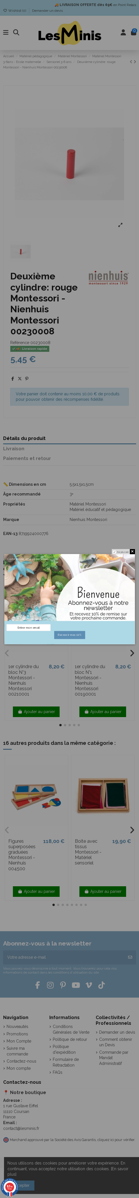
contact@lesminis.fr (21, 1128)
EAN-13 (10, 533)
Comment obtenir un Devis (115, 1042)
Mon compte (19, 1068)
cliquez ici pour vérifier (115, 1140)
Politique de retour (70, 1039)
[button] (60, 725)
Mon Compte (19, 1041)
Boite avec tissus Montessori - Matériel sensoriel (88, 852)
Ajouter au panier (36, 711)
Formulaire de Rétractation (66, 1062)
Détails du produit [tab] (24, 438)
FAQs (57, 1072)
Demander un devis (47, 11)
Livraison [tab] (13, 448)
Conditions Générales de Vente (71, 1029)
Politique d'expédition (64, 1049)
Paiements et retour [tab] (27, 458)
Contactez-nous (21, 1061)
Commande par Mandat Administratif (113, 1058)
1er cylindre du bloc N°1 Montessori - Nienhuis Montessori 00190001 (90, 680)
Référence (19, 342)
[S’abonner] (130, 957)
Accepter (21, 1185)
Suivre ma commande (17, 1051)
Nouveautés (17, 1026)
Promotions (17, 1034)
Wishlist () (15, 11)
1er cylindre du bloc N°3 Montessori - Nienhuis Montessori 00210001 (23, 680)
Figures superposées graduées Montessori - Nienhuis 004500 (22, 854)
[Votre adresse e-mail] (63, 957)
